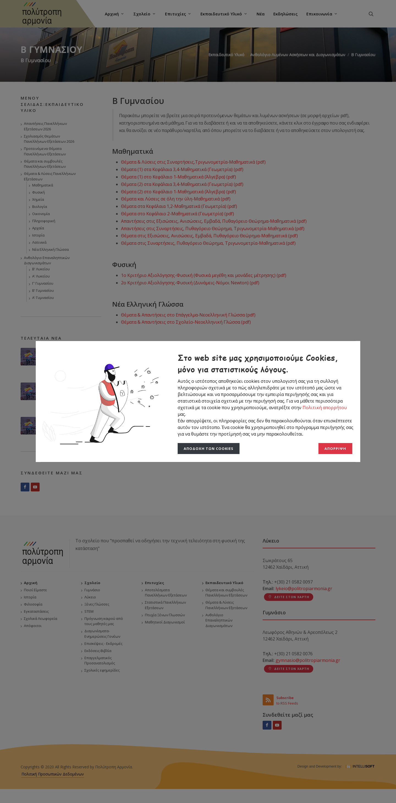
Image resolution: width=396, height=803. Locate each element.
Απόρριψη (335, 448)
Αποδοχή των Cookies (208, 448)
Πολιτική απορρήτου (324, 408)
